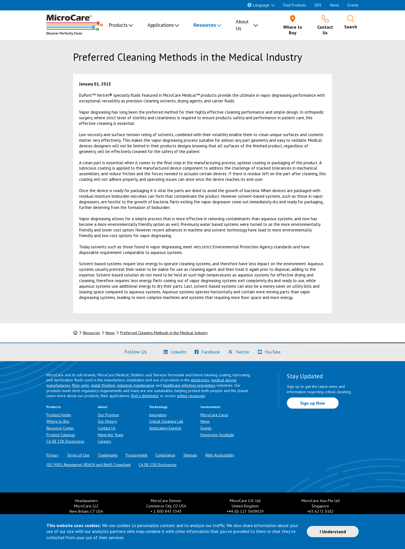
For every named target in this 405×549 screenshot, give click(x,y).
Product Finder (58, 414)
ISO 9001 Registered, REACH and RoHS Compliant (88, 464)
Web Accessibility (219, 455)
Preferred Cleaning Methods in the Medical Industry (164, 332)
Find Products (294, 5)
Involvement (210, 407)
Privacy (52, 455)
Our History (107, 421)
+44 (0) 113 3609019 (245, 511)
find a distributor (145, 395)
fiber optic (80, 385)
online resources (191, 395)
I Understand (333, 531)
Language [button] (258, 5)
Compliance (165, 455)
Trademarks (108, 455)
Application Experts (165, 428)
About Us (242, 25)
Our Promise (108, 414)
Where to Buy (57, 421)
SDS (317, 5)
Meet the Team (110, 434)
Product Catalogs (60, 434)
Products (118, 25)
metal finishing (103, 385)
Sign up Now (312, 403)
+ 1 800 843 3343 (166, 511)
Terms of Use (78, 455)
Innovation (157, 414)
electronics (200, 379)
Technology (158, 407)
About (102, 407)
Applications (160, 25)
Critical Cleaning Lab (166, 421)
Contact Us (107, 428)
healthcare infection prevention (189, 385)
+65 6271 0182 (320, 511)
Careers (104, 441)
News (334, 5)
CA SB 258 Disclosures (65, 441)
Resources (205, 25)
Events (353, 5)
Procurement (136, 455)
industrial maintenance (135, 385)
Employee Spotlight (217, 434)
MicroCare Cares (214, 414)
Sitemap (190, 455)
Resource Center (60, 428)
